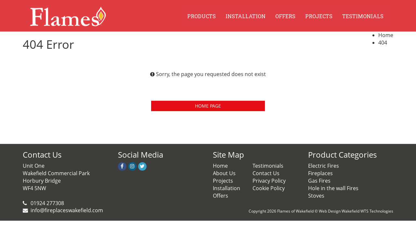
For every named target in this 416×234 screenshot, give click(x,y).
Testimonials (268, 165)
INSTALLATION (246, 16)
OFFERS (285, 16)
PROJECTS (318, 16)
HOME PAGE (208, 106)
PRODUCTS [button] (201, 16)
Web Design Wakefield (339, 211)
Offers (220, 195)
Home (385, 35)
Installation (226, 188)
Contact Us (266, 173)
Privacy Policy (269, 180)
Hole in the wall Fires (333, 188)
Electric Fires (323, 165)
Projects (223, 180)
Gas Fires (319, 180)
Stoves (316, 195)
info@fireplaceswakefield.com (67, 210)
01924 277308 (46, 203)
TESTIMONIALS (363, 16)
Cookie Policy (269, 188)
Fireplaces (320, 173)
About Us (224, 173)
